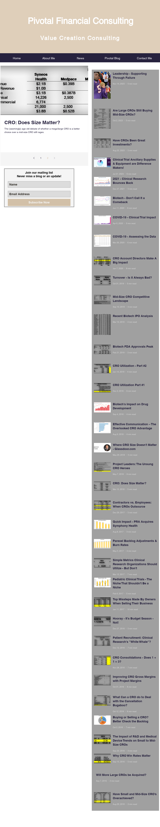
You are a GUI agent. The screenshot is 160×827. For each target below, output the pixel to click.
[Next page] (54, 158)
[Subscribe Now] (39, 202)
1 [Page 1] (41, 158)
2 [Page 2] (47, 158)
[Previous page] (34, 158)
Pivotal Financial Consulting (80, 21)
